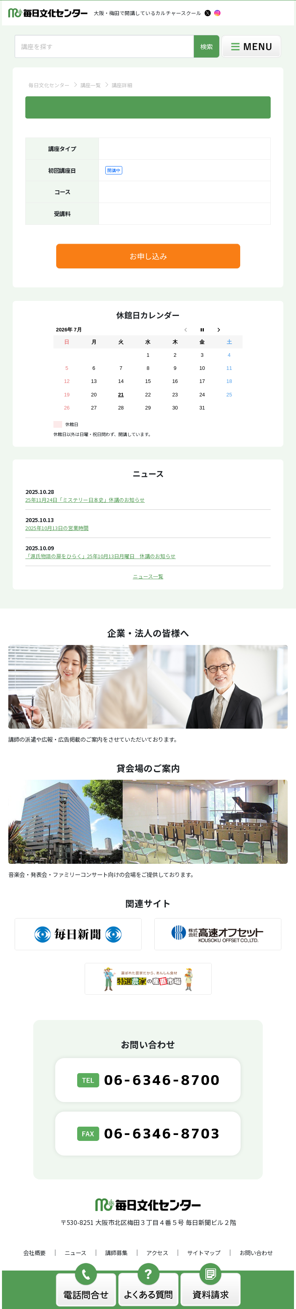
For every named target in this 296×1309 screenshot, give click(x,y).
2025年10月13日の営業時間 (57, 528)
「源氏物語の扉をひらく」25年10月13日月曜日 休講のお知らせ (100, 556)
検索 (206, 46)
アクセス (157, 1252)
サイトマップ (203, 1252)
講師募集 (116, 1252)
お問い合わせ (256, 1252)
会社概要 (34, 1252)
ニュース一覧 (148, 576)
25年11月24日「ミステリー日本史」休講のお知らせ (85, 499)
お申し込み (148, 256)
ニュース (75, 1252)
